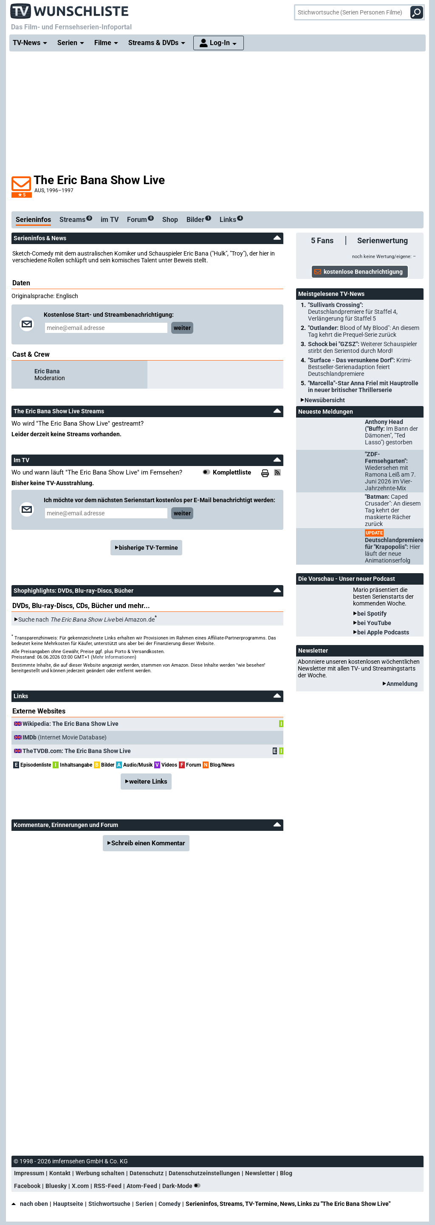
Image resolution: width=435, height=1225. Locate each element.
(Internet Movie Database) (65, 737)
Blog (286, 1173)
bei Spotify (372, 613)
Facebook (27, 1185)
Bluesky (56, 1185)
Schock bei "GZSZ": (362, 347)
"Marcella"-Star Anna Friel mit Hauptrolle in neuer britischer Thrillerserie (363, 386)
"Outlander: (363, 331)
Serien (144, 1203)
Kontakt (60, 1173)
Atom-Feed (142, 1185)
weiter (182, 327)
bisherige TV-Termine (148, 547)
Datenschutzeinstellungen (204, 1173)
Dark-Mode (183, 1185)
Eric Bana (47, 371)
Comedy (169, 1203)
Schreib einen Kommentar (148, 843)
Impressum (29, 1173)
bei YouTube (374, 623)
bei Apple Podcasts (383, 632)
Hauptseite (68, 1203)
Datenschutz (147, 1173)
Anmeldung (402, 683)
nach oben (29, 1203)
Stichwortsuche (109, 1203)
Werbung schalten (100, 1173)
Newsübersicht (325, 400)
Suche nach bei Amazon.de (86, 619)
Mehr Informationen (114, 657)
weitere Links (148, 781)
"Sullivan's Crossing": (353, 311)
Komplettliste (232, 472)
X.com (80, 1185)
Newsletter (260, 1173)
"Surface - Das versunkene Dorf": (360, 367)
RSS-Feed (107, 1185)
